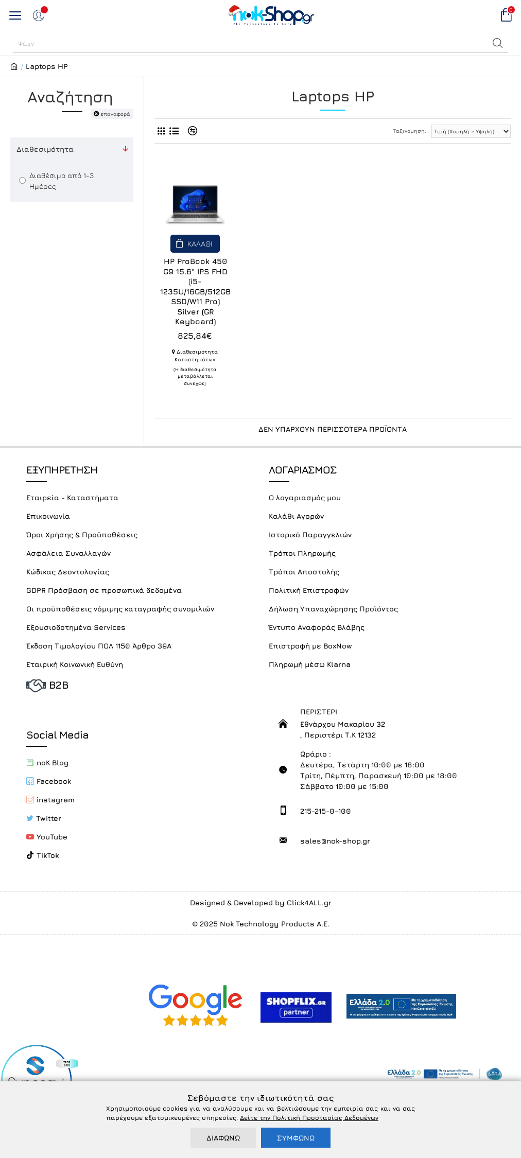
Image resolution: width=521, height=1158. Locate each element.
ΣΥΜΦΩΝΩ (296, 1137)
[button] (498, 43)
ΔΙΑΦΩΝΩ (223, 1137)
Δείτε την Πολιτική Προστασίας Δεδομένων (309, 1117)
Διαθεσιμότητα (45, 149)
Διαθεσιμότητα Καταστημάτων (195, 355)
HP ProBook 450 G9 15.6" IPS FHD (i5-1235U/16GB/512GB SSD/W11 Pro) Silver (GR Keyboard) (195, 291)
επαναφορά (115, 114)
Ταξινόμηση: (409, 131)
